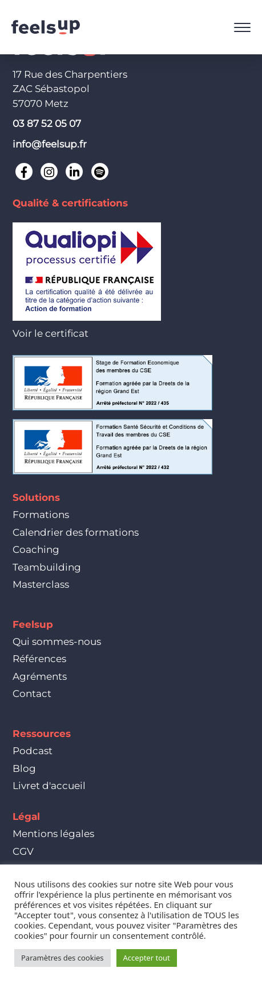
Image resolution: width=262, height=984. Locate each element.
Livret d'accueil (49, 785)
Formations (41, 514)
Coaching (36, 549)
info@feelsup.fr (50, 144)
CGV (23, 851)
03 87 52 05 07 (47, 123)
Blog (24, 768)
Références (39, 658)
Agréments (40, 676)
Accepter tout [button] (146, 958)
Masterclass (41, 584)
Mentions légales (53, 833)
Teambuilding (47, 567)
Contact (32, 693)
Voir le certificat (50, 333)
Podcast (33, 750)
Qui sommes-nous (57, 641)
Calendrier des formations (76, 532)
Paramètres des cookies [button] (62, 958)
